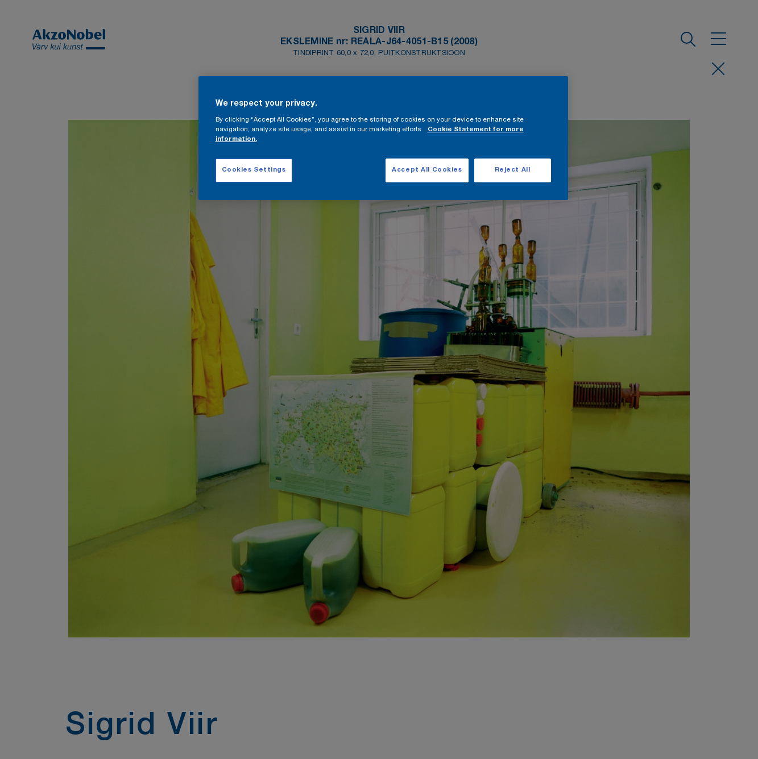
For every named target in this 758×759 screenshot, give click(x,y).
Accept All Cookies (427, 170)
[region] (383, 138)
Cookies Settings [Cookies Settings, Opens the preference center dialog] (254, 170)
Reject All (513, 170)
